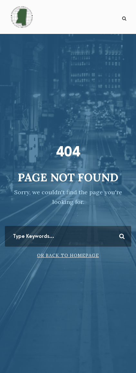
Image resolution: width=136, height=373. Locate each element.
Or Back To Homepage (68, 255)
